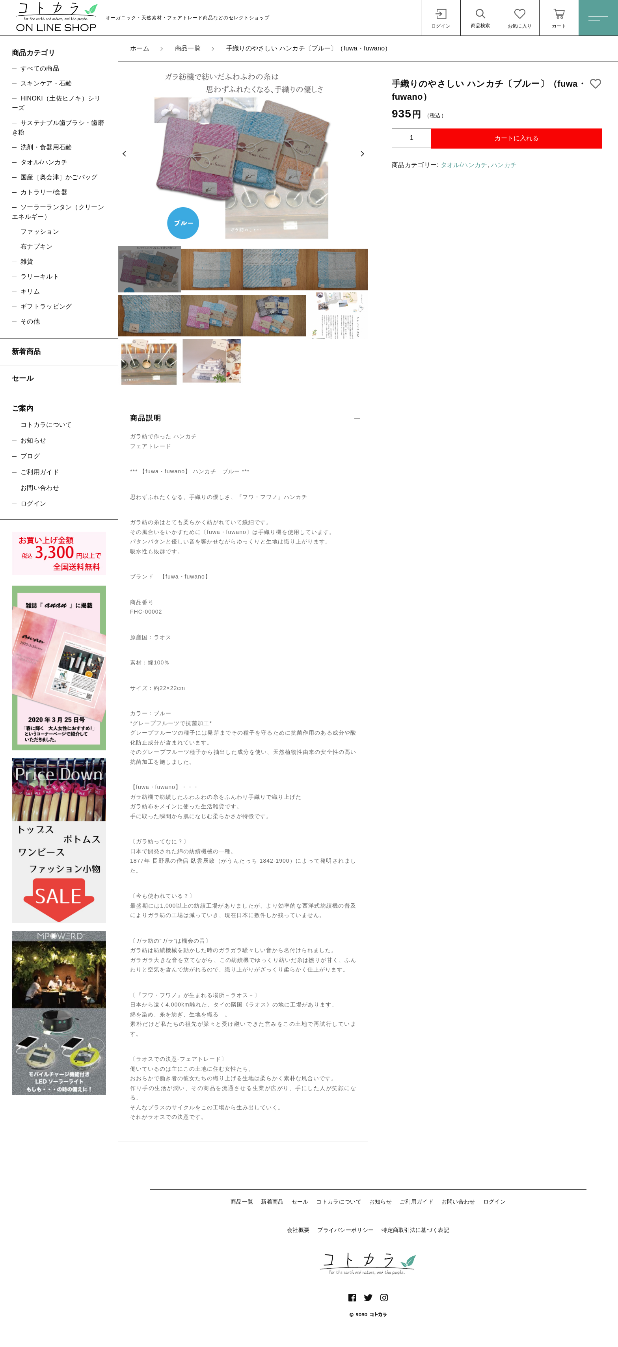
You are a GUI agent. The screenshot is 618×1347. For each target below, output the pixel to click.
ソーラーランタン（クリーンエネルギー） (58, 212)
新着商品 (272, 1201)
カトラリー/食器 (43, 192)
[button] (124, 154)
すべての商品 (39, 68)
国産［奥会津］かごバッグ (59, 177)
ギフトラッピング (46, 306)
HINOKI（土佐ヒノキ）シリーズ (56, 103)
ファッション (39, 231)
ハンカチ (504, 165)
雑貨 (27, 261)
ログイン (494, 1201)
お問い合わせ (458, 1201)
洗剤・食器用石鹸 (46, 147)
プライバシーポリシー (345, 1230)
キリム (30, 291)
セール (300, 1201)
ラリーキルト (39, 276)
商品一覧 (242, 1201)
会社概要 (298, 1230)
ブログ (30, 456)
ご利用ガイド (417, 1201)
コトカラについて (338, 1201)
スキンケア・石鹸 (46, 83)
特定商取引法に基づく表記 (415, 1230)
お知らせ (380, 1201)
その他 (30, 321)
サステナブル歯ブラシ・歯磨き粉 (58, 127)
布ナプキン (36, 246)
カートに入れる (517, 138)
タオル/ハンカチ (464, 165)
